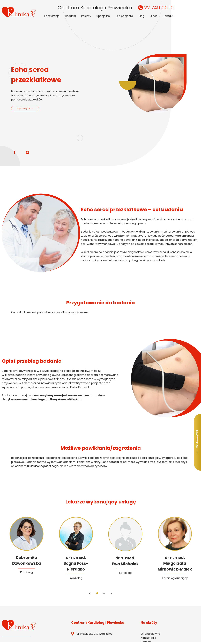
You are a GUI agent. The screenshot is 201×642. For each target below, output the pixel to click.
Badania (70, 16)
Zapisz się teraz (25, 108)
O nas (153, 16)
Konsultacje (51, 16)
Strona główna (150, 634)
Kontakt (168, 16)
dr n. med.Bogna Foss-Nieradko (75, 563)
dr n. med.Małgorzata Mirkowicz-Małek (175, 563)
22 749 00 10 (155, 7)
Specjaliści (103, 16)
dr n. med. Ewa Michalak (125, 561)
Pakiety (86, 16)
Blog (141, 16)
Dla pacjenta (124, 16)
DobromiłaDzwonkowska (26, 560)
